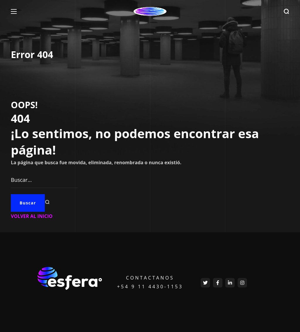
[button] (286, 11)
